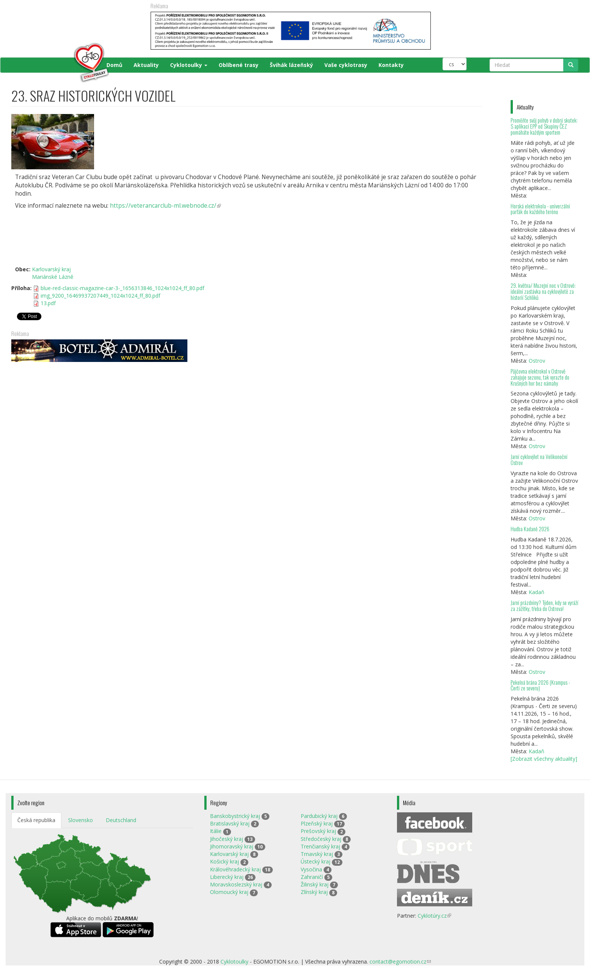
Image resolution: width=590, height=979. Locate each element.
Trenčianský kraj (320, 846)
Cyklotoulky (188, 64)
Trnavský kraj (317, 853)
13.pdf (48, 303)
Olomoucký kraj (229, 891)
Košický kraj (224, 861)
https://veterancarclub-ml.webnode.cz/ (165, 206)
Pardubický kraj (319, 815)
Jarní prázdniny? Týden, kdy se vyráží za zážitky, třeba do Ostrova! (544, 606)
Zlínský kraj (314, 891)
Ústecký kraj (315, 861)
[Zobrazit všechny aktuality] (544, 758)
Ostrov (537, 360)
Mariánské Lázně (52, 276)
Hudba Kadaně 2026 (530, 529)
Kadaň (536, 592)
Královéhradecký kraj (235, 869)
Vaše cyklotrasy (345, 64)
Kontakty (391, 64)
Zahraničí (312, 876)
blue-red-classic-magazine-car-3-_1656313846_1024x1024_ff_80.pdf (122, 288)
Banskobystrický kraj (235, 815)
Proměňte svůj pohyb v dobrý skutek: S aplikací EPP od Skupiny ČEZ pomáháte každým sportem (544, 126)
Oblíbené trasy (239, 64)
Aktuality (146, 64)
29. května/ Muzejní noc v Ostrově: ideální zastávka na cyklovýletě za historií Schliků (543, 291)
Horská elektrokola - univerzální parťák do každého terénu (540, 209)
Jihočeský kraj (226, 838)
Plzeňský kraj (317, 823)
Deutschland (121, 820)
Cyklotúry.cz (434, 915)
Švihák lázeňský (291, 64)
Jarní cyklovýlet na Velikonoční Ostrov (539, 460)
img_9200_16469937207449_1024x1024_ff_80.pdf (100, 295)
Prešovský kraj (318, 831)
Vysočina (311, 869)
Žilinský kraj (314, 884)
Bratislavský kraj (229, 823)
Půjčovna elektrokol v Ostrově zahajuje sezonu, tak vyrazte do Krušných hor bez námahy (540, 377)
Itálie (216, 831)
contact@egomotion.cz (400, 961)
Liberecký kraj (226, 876)
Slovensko (80, 820)
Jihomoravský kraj (231, 846)
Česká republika (36, 820)
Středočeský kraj (321, 838)
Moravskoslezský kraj (236, 884)
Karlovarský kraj (51, 269)
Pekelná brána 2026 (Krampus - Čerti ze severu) (540, 685)
